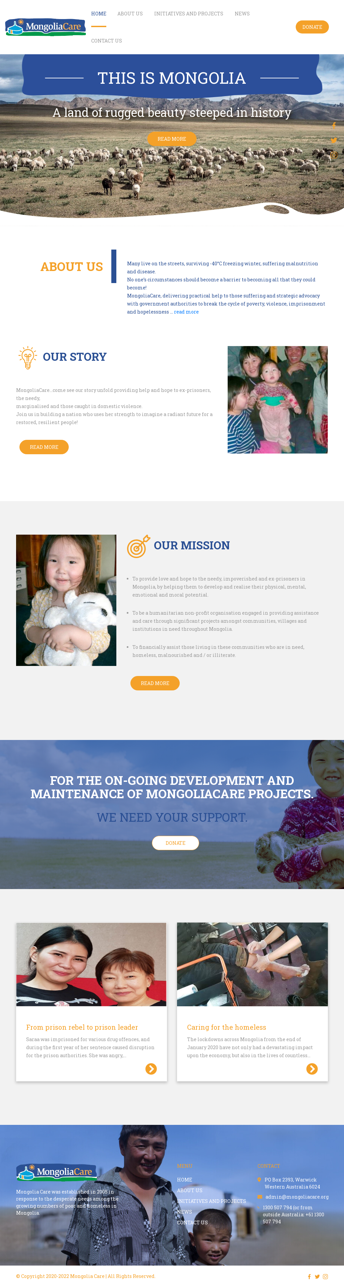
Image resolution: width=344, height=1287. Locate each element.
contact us (106, 41)
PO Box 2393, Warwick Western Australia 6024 (288, 1183)
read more (172, 139)
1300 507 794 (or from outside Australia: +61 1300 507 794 (290, 1214)
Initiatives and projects (188, 13)
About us (130, 13)
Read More (44, 447)
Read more (155, 683)
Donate (312, 27)
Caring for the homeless (226, 1027)
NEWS (242, 13)
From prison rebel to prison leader (82, 1027)
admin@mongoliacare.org (293, 1197)
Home (98, 13)
